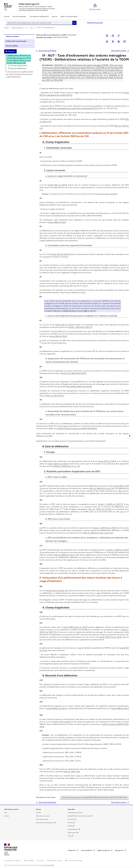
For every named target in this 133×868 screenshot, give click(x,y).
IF (27, 28)
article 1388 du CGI (119, 708)
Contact (6, 816)
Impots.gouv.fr (72, 833)
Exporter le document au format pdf (107, 36)
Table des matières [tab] (12, 36)
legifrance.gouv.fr (103, 850)
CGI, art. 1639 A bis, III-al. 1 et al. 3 (97, 533)
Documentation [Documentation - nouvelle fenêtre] (41, 819)
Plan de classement (17, 28)
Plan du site (40, 861)
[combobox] (39, 23)
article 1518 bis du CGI (56, 708)
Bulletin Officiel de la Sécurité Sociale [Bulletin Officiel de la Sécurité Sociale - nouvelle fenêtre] (79, 816)
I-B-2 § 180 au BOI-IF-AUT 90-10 (79, 386)
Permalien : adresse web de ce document (119, 36)
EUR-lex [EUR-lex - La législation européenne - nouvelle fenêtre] (70, 826)
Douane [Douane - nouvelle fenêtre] (70, 823)
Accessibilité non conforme (12, 861)
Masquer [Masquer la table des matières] (11, 51)
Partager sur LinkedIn (119, 41)
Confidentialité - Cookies (54, 861)
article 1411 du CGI (61, 721)
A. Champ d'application (17, 65)
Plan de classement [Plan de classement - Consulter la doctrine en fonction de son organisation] (19, 16)
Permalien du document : (46, 797)
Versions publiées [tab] (12, 46)
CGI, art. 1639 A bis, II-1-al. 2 (101, 488)
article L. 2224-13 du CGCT (110, 504)
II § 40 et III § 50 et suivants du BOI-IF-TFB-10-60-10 (77, 428)
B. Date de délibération (17, 68)
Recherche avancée (95, 22)
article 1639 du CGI (57, 336)
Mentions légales (29, 861)
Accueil (6, 16)
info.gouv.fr (72, 850)
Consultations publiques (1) (39, 16)
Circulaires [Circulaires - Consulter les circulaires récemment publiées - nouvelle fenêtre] (71, 819)
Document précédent (47, 50)
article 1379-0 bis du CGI (109, 637)
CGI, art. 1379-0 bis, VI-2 (98, 509)
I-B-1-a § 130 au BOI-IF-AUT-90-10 (106, 194)
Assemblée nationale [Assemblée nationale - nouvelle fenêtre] (74, 813)
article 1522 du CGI (54, 590)
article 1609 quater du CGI (74, 627)
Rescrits (54, 16)
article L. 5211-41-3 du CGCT (104, 528)
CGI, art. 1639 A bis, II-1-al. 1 (66, 466)
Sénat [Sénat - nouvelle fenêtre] (69, 836)
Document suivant (119, 50)
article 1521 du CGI (56, 185)
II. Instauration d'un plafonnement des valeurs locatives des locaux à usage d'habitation (19, 74)
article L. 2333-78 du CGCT (79, 327)
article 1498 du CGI (56, 222)
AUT (31, 28)
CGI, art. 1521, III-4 (54, 395)
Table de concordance (43, 816)
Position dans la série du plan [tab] (16, 41)
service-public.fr (87, 850)
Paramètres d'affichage (75, 861)
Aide (5, 813)
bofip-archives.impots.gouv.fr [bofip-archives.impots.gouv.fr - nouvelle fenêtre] (45, 823)
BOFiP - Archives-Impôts (69, 16)
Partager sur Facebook (107, 41)
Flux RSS (38, 813)
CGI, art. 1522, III (70, 771)
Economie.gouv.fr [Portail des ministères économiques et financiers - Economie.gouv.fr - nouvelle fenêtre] (73, 829)
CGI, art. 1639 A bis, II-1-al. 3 (65, 555)
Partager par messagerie (124, 41)
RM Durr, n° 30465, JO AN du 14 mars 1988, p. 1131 (73, 311)
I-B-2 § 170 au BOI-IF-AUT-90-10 (73, 373)
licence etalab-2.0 (46, 865)
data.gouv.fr (119, 850)
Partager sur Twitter (113, 41)
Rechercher (74, 23)
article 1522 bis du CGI (57, 463)
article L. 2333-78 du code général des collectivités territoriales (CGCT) (68, 108)
